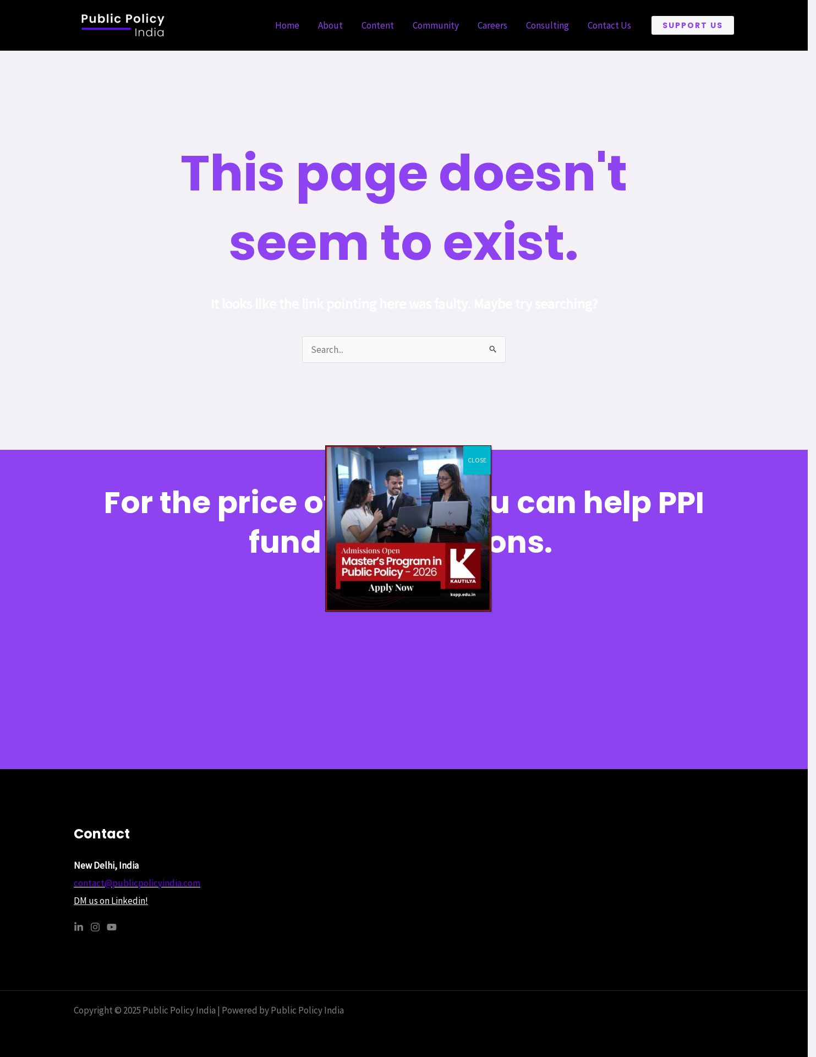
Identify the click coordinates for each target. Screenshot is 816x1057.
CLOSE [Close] (477, 460)
